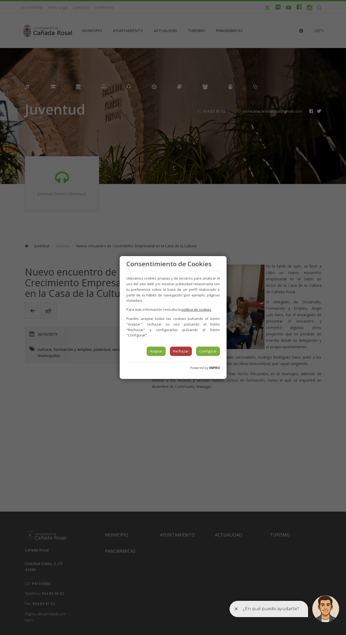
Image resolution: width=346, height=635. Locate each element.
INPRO (214, 368)
